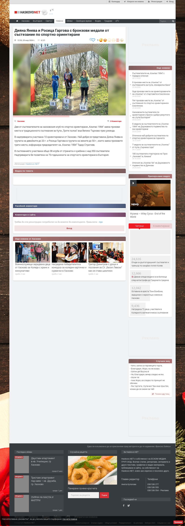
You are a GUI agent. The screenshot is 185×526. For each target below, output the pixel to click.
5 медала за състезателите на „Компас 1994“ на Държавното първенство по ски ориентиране (150, 126)
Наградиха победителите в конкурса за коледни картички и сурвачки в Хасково (69, 267)
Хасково (21, 120)
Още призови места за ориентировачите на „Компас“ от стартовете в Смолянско (151, 92)
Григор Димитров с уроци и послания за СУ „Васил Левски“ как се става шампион (105, 267)
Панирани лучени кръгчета (82, 487)
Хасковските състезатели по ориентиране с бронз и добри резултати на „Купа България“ (151, 114)
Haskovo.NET (32, 163)
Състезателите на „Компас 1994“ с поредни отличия (148, 74)
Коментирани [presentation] (161, 225)
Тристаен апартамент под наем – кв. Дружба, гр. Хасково (43, 480)
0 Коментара (115, 120)
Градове (108, 20)
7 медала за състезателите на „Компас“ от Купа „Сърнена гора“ (150, 145)
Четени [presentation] (139, 225)
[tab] (139, 226)
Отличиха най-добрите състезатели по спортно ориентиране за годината (150, 136)
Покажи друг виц (160, 393)
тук (101, 221)
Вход (69, 228)
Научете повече (69, 519)
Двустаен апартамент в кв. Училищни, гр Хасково (43, 461)
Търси (104, 495)
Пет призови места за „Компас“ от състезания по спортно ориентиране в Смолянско (150, 102)
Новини (59, 20)
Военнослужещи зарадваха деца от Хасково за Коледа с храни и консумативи (32, 267)
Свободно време (84, 20)
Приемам (178, 522)
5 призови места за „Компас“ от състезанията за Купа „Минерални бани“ (151, 83)
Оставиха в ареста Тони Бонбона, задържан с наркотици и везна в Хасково (147, 294)
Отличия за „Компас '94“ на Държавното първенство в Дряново (151, 163)
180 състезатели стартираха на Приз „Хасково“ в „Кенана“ (149, 154)
